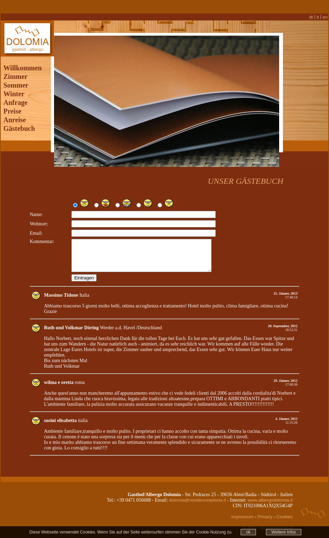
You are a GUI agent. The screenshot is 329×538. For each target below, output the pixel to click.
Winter (14, 91)
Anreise (14, 116)
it (318, 14)
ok (248, 532)
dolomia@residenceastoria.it (197, 503)
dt (311, 14)
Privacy (265, 519)
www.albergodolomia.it (270, 503)
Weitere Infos (284, 532)
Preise (12, 108)
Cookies (284, 519)
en (325, 14)
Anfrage (15, 99)
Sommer (15, 82)
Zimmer (15, 73)
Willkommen (22, 65)
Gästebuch (19, 125)
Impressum (242, 519)
